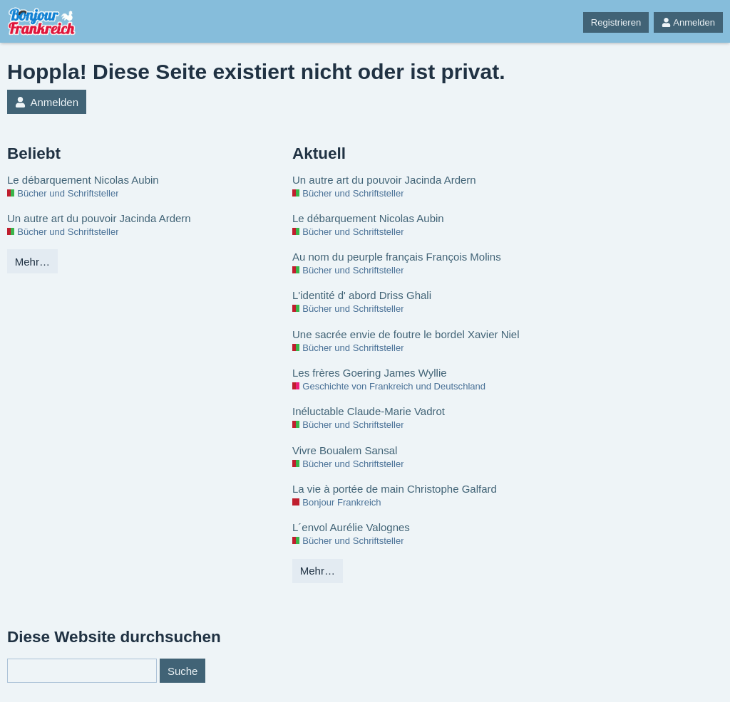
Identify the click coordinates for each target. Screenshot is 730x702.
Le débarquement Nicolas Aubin (83, 180)
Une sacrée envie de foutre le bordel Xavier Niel (406, 334)
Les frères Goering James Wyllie (369, 373)
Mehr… (32, 262)
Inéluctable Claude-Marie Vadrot (368, 411)
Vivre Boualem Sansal (344, 450)
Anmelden (688, 22)
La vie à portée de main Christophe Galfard (394, 489)
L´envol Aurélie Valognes (351, 527)
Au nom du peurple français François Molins (396, 257)
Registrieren (616, 22)
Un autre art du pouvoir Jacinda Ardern (99, 218)
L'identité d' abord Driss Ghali (361, 295)
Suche (183, 671)
